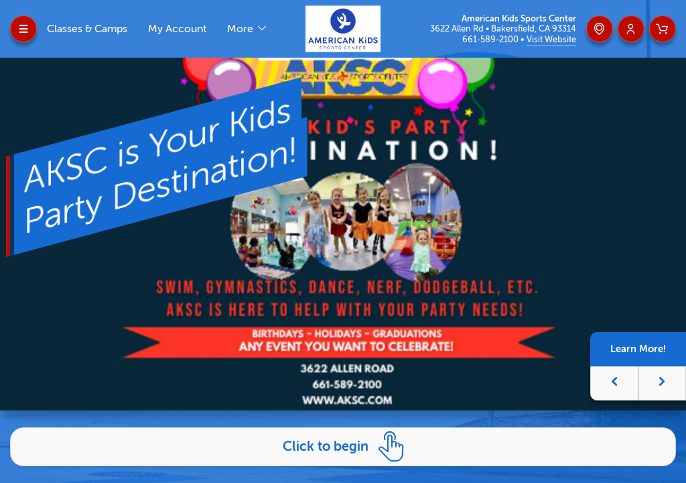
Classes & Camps (87, 29)
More (241, 29)
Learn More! (638, 349)
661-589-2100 (491, 39)
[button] (614, 383)
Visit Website (551, 39)
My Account (177, 29)
